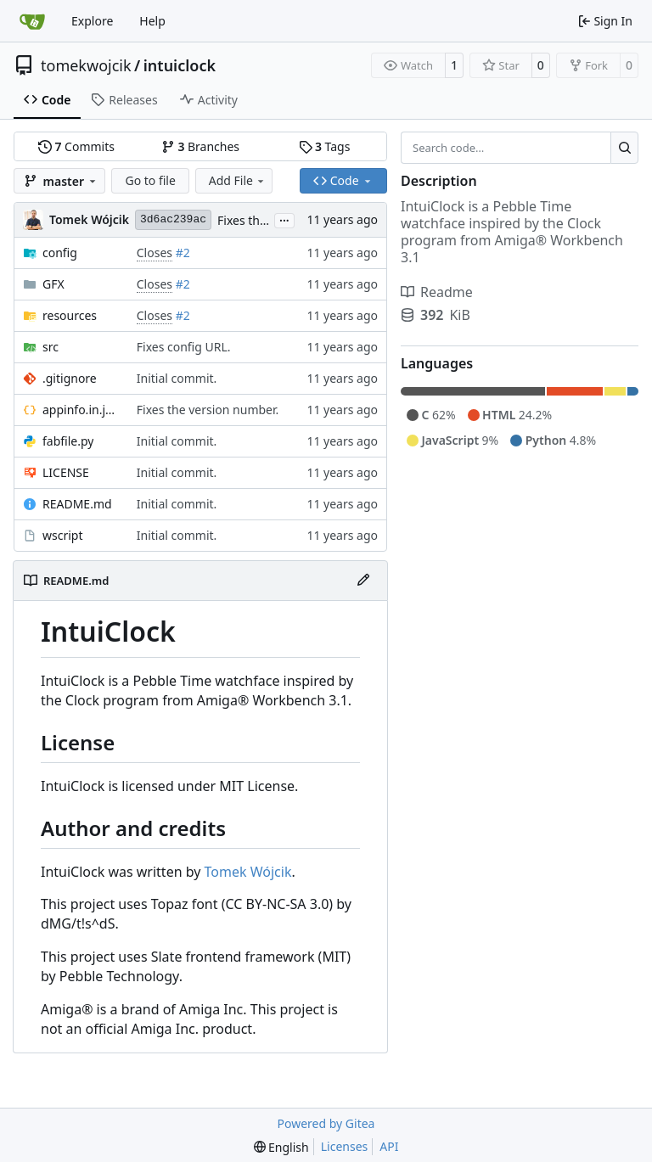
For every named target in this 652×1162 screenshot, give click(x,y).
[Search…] (624, 148)
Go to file (150, 180)
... (284, 219)
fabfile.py (67, 441)
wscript (62, 535)
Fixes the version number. (208, 409)
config (59, 252)
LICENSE (65, 472)
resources (69, 315)
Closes (154, 252)
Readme (437, 291)
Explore (92, 21)
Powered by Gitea (326, 1123)
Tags (325, 146)
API (388, 1146)
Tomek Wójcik (248, 871)
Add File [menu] (238, 180)
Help (152, 21)
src (50, 347)
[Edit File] (363, 580)
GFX (53, 284)
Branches (200, 146)
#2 (183, 252)
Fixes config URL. (184, 347)
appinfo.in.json (81, 409)
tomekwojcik (86, 65)
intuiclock (179, 65)
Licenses (344, 1146)
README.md (77, 504)
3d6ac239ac (173, 219)
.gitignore (69, 378)
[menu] (281, 1147)
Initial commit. (177, 378)
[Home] (32, 21)
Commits (76, 146)
